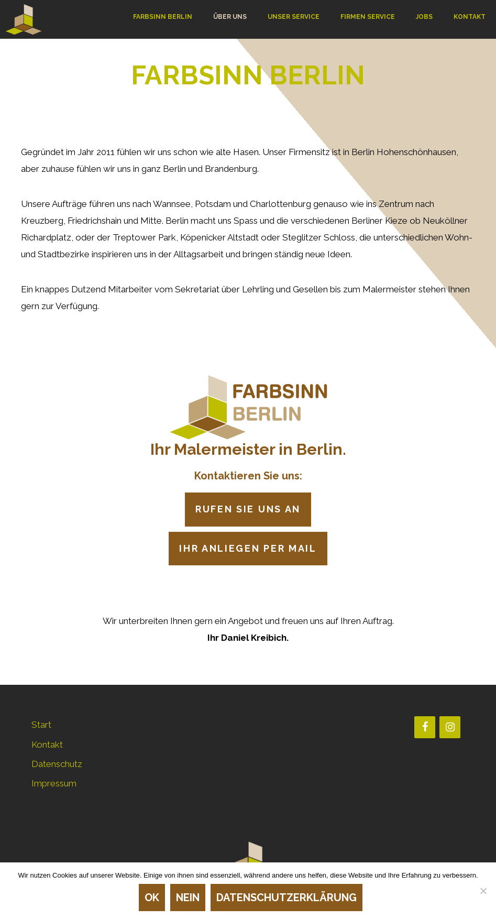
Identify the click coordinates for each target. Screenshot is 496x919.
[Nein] (483, 890)
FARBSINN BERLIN (162, 16)
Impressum (53, 783)
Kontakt (47, 744)
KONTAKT (470, 16)
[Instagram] (449, 727)
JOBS (424, 16)
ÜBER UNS (230, 16)
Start (41, 724)
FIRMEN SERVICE (367, 16)
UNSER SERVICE (293, 16)
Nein (188, 897)
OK (152, 897)
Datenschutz (56, 764)
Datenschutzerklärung (286, 897)
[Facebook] (424, 727)
